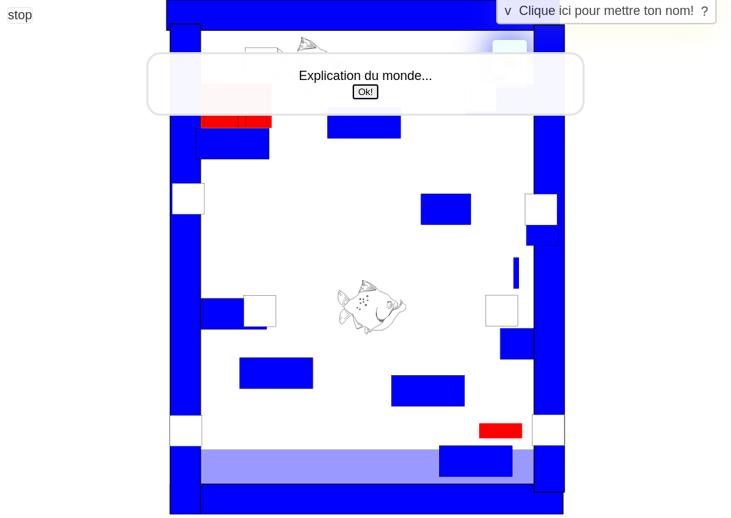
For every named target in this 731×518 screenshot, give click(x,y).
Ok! (365, 91)
